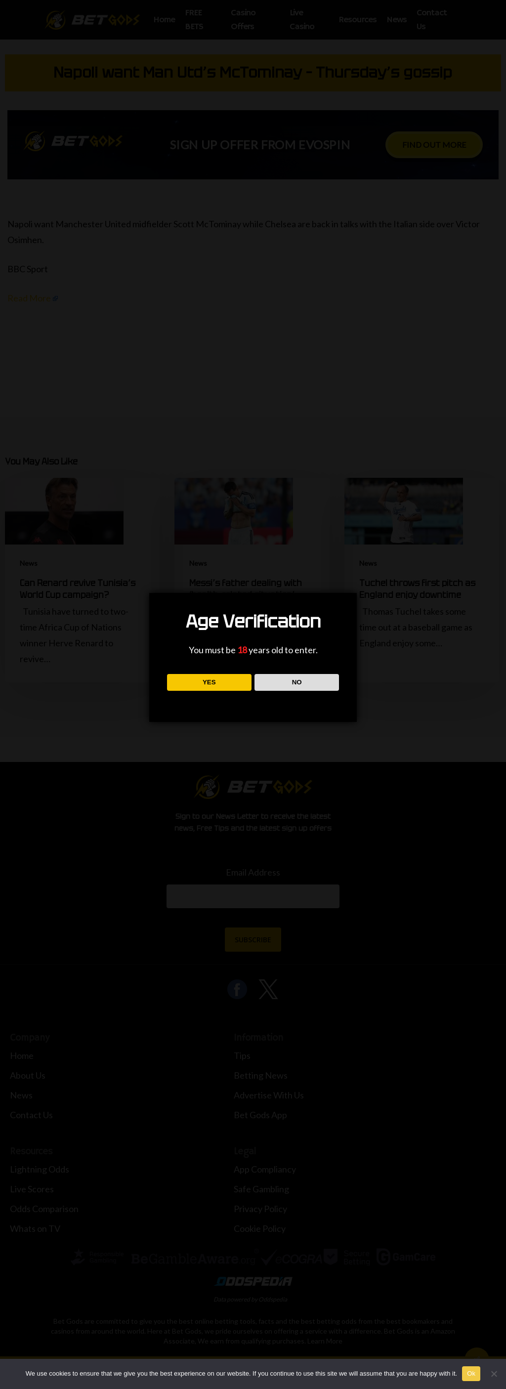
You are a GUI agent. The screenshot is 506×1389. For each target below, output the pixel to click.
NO (297, 682)
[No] (494, 1374)
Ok (471, 1373)
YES (209, 682)
